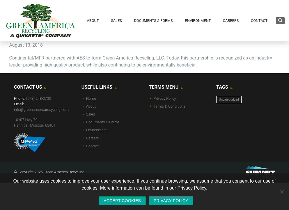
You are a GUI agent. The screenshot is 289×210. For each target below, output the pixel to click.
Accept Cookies (122, 200)
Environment (96, 130)
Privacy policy (171, 200)
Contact (92, 146)
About (91, 106)
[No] (282, 192)
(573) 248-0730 (38, 98)
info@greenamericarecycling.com (41, 109)
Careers (92, 138)
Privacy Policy (165, 98)
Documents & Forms (103, 122)
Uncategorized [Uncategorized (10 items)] (229, 100)
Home (91, 98)
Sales (90, 114)
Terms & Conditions (170, 106)
